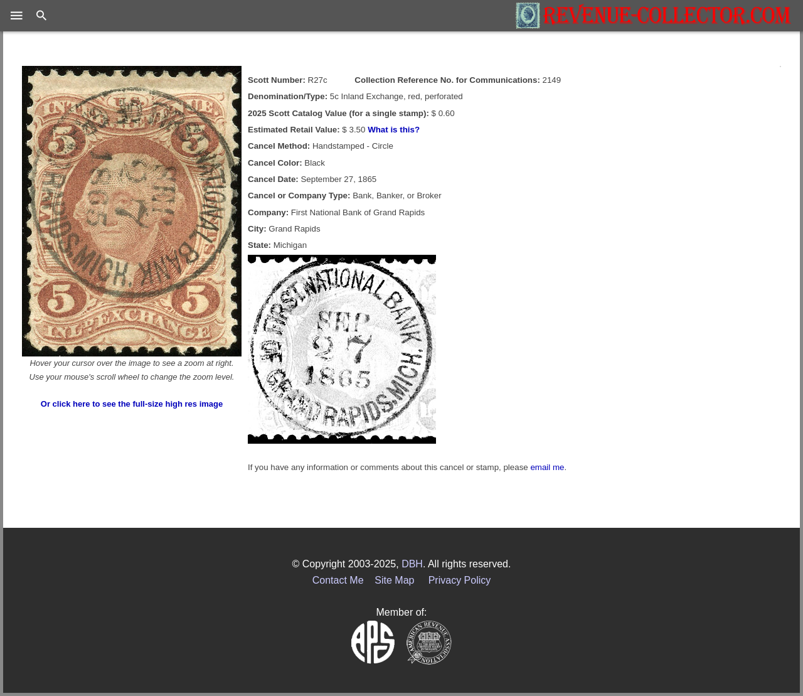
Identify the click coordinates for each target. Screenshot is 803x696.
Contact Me (338, 580)
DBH (412, 564)
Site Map (394, 580)
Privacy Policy (459, 580)
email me (547, 467)
